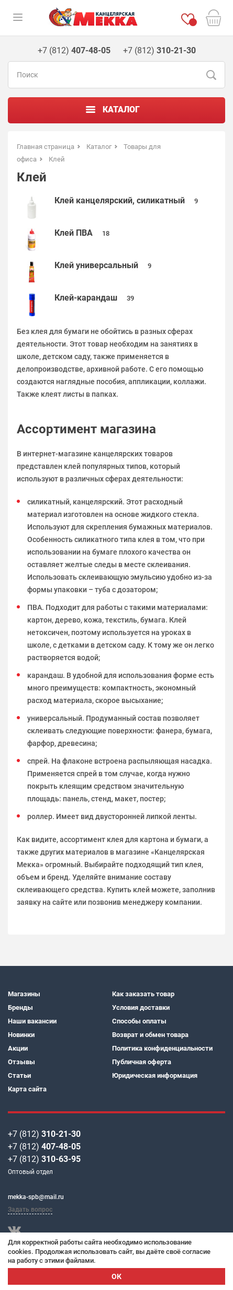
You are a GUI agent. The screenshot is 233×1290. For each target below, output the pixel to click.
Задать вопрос (30, 1209)
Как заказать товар (143, 994)
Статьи (19, 1075)
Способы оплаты (139, 1021)
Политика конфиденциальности (162, 1048)
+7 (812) (44, 1134)
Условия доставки (141, 1007)
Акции (18, 1048)
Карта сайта (27, 1089)
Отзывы (21, 1062)
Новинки (21, 1035)
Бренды (20, 1007)
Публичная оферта (141, 1062)
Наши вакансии (32, 1021)
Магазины (24, 994)
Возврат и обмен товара (150, 1035)
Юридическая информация (154, 1075)
